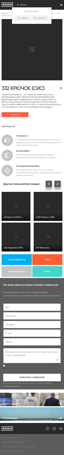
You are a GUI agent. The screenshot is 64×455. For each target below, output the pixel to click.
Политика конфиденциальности (14, 442)
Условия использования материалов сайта (18, 447)
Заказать (15, 114)
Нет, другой (40, 18)
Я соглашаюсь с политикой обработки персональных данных (32, 366)
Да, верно (23, 18)
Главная (5, 13)
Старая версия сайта (10, 438)
